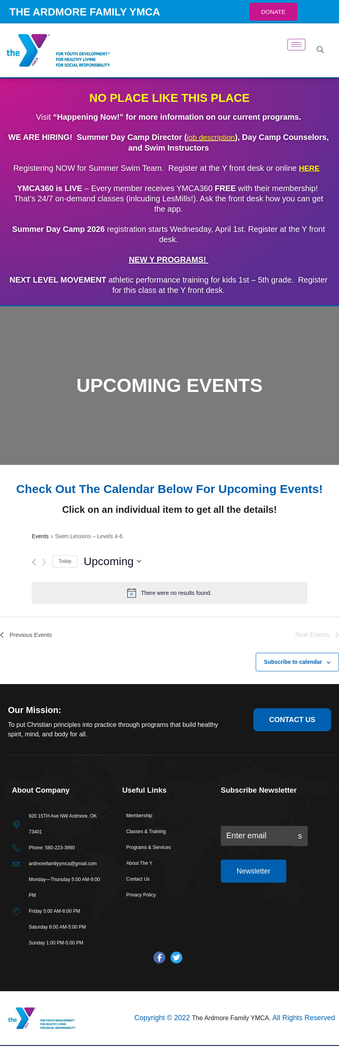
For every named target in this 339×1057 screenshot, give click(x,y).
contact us (292, 731)
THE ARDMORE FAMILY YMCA (74, 17)
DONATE (273, 17)
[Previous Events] (34, 573)
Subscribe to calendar (293, 673)
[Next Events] (44, 573)
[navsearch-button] (319, 62)
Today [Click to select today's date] (65, 572)
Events (40, 547)
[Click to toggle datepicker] (112, 573)
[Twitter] (176, 969)
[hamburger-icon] (296, 56)
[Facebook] (159, 969)
